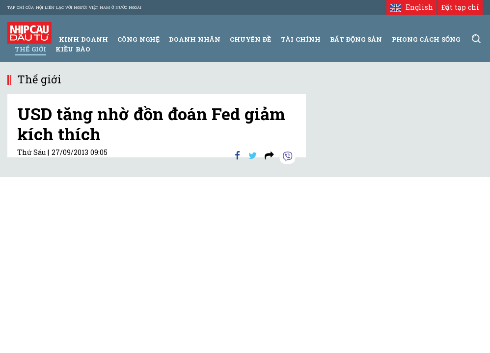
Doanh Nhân (194, 39)
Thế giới (30, 49)
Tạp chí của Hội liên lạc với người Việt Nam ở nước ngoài (74, 7)
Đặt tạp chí (460, 7)
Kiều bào (72, 49)
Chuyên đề (250, 39)
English (411, 7)
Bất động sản (356, 39)
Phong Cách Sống (426, 39)
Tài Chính (301, 39)
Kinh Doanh (83, 39)
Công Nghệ (138, 39)
